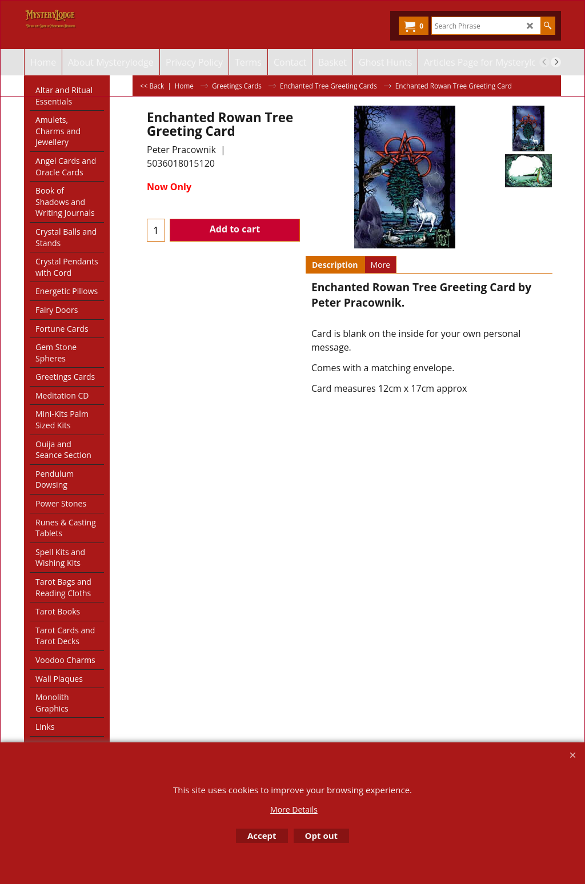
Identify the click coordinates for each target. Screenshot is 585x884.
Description (335, 264)
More (381, 264)
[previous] (544, 62)
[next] (556, 62)
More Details (294, 809)
